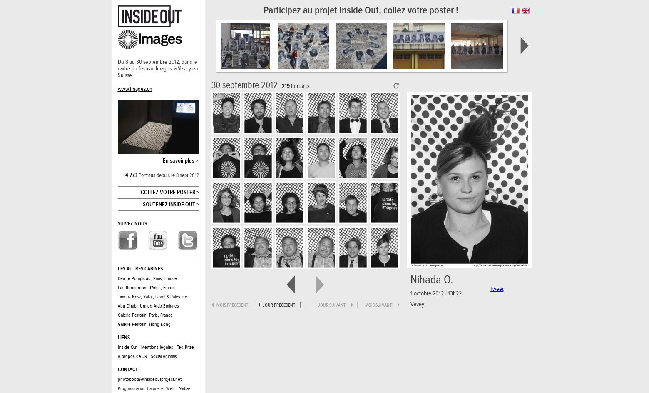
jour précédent (279, 305)
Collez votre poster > (170, 192)
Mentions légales (157, 347)
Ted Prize (185, 347)
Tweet (497, 289)
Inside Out (127, 347)
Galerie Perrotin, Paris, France (145, 315)
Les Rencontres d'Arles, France (147, 287)
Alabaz (185, 388)
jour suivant (332, 305)
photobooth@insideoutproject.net (150, 379)
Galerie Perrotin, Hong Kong (144, 324)
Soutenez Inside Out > (171, 205)
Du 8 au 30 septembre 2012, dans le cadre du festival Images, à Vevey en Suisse (158, 69)
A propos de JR (132, 356)
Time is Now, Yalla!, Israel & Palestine (152, 297)
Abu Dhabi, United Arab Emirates (148, 306)
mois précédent (232, 305)
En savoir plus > (180, 161)
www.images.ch (135, 89)
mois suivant (378, 305)
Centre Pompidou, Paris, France (147, 278)
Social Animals (164, 356)
